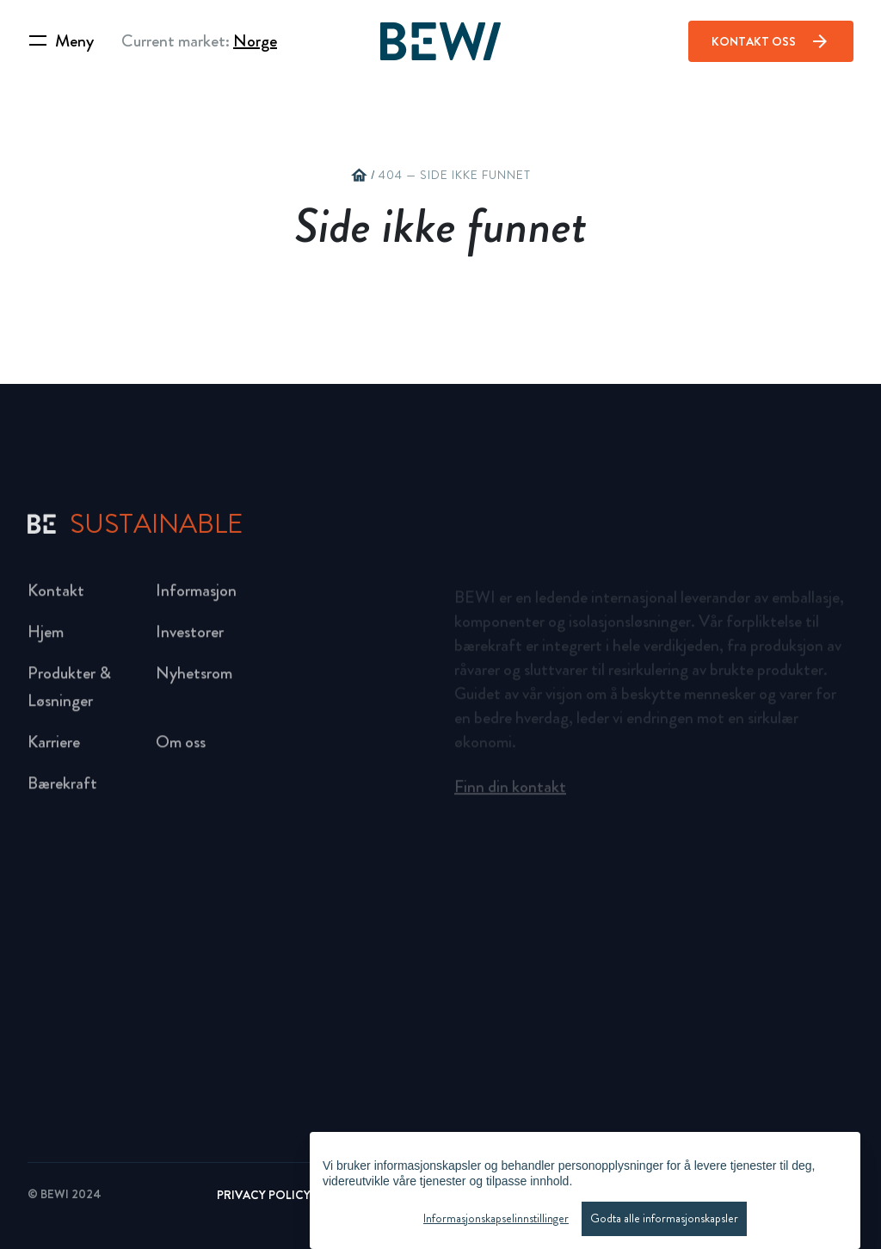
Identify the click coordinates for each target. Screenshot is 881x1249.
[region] (585, 1190)
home (358, 175)
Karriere (54, 747)
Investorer (190, 637)
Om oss (181, 747)
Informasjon (196, 596)
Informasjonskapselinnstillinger (496, 1218)
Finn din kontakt (510, 790)
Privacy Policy (264, 1195)
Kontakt (56, 596)
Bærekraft (62, 788)
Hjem (46, 637)
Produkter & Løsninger (69, 692)
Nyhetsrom (194, 678)
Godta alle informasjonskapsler (664, 1218)
